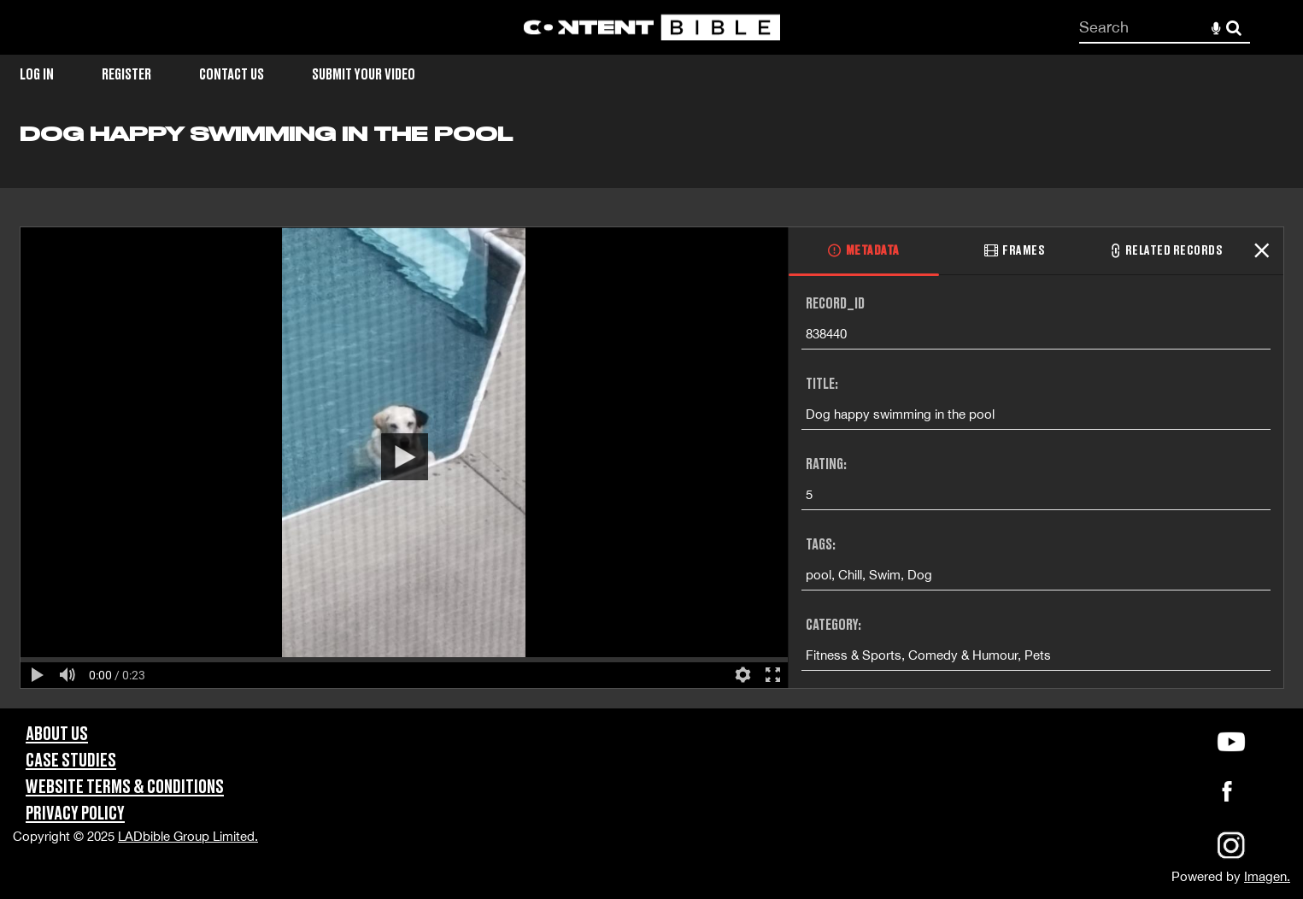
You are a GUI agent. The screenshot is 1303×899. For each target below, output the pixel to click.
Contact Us (231, 75)
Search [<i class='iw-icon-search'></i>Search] (1233, 26)
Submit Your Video (363, 75)
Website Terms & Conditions (125, 787)
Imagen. (1267, 876)
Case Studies (71, 761)
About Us (57, 734)
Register (126, 75)
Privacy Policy (75, 814)
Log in (37, 75)
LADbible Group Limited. (188, 836)
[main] (651, 414)
